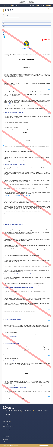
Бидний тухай (5, 433)
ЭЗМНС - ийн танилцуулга (7, 434)
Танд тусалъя (5, 441)
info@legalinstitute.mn (15, 5)
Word (4, 32)
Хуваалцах (5, 35)
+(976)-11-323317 (7, 5)
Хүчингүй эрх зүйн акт (8, 21)
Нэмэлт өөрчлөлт (7, 26)
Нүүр (5, 14)
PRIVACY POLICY (5, 439)
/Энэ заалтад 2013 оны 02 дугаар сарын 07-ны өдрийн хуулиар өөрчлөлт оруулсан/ (18, 195)
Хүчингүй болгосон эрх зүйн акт (10, 23)
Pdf (4, 31)
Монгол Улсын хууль (8, 15)
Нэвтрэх (48, 5)
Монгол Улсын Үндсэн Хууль (7, 419)
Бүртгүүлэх (42, 5)
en (49, 8)
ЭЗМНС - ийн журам (6, 436)
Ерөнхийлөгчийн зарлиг (6, 424)
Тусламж (32, 5)
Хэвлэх (4, 34)
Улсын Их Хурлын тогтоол (7, 426)
